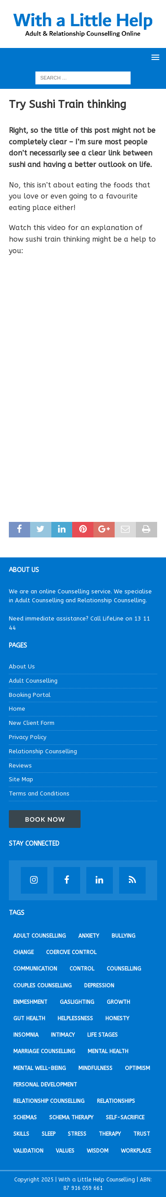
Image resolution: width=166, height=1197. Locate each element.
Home (17, 708)
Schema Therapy (71, 1117)
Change (23, 952)
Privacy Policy (27, 737)
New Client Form (31, 723)
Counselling (124, 969)
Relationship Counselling (43, 751)
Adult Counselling (33, 680)
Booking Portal (29, 695)
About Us (22, 666)
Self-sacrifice (125, 1117)
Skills (21, 1134)
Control (81, 969)
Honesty (117, 1018)
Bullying (123, 936)
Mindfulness (95, 1068)
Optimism (137, 1068)
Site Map (21, 779)
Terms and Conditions (39, 793)
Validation (28, 1151)
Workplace (136, 1151)
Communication (35, 969)
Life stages (102, 1035)
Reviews (20, 765)
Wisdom (97, 1151)
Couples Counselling (42, 985)
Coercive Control (71, 952)
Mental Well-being (39, 1068)
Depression (99, 985)
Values (65, 1151)
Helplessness (75, 1018)
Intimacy (63, 1035)
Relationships (116, 1101)
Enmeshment (30, 1002)
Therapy (110, 1134)
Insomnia (26, 1035)
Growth (118, 1002)
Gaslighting (77, 1002)
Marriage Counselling (44, 1051)
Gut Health (29, 1018)
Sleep (48, 1134)
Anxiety (88, 936)
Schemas (25, 1117)
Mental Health (108, 1051)
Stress (77, 1134)
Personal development (45, 1085)
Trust (141, 1134)
